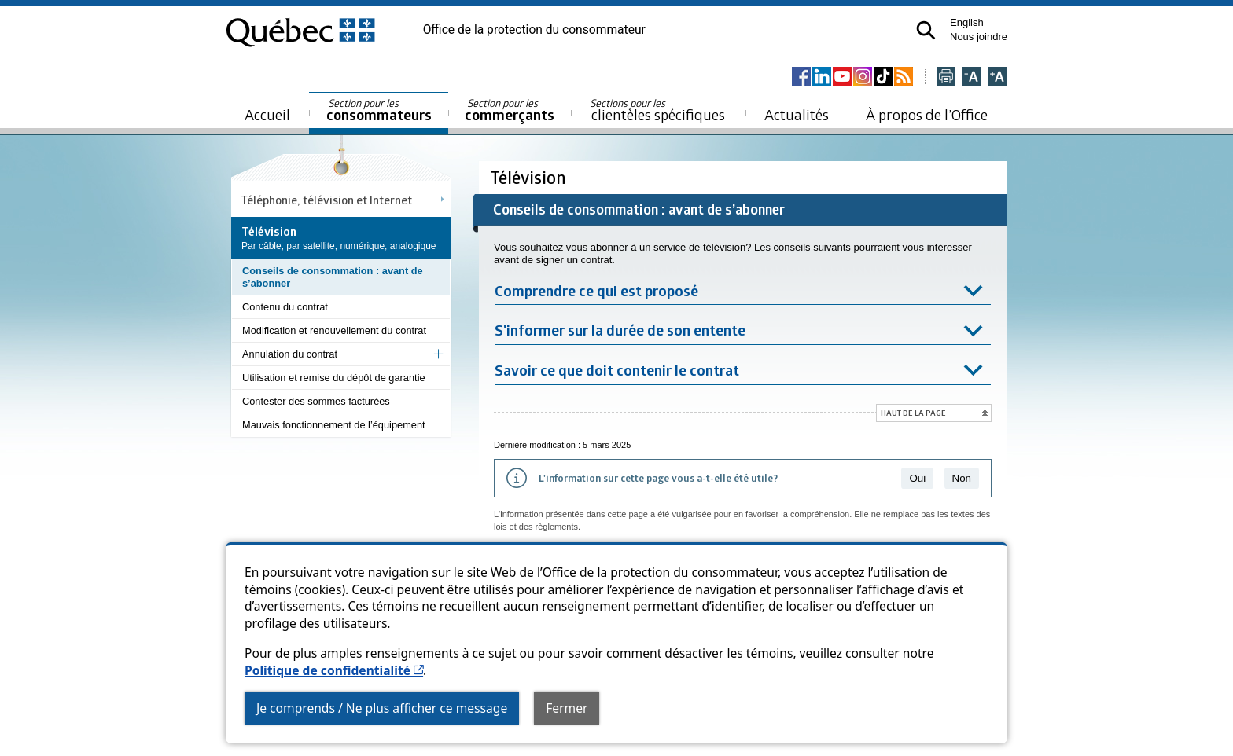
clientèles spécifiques (657, 110)
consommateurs (379, 110)
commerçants (509, 110)
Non (961, 478)
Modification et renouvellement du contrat (334, 330)
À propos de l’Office (927, 114)
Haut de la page (913, 412)
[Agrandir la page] (997, 77)
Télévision (530, 177)
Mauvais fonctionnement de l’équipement (333, 425)
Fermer (566, 708)
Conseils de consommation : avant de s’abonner (332, 277)
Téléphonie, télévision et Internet (326, 199)
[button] (926, 30)
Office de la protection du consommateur (534, 30)
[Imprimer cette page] (946, 77)
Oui (917, 478)
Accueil (267, 114)
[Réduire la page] (971, 77)
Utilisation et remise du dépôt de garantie (333, 378)
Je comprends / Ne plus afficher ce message (381, 708)
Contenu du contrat (285, 307)
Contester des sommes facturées (316, 401)
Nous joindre (978, 36)
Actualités (796, 114)
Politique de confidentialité (334, 670)
